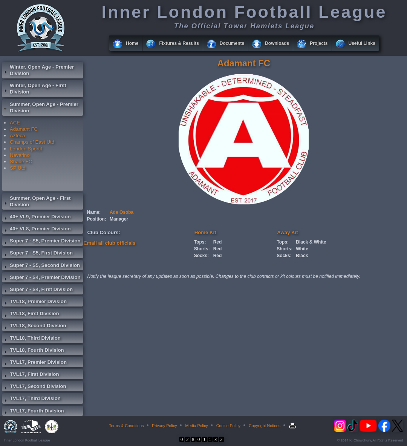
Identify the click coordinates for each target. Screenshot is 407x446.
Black (302, 255)
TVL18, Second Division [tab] (34, 326)
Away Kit (287, 232)
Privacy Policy (164, 425)
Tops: (200, 242)
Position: (96, 219)
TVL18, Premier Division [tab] (34, 302)
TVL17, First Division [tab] (30, 375)
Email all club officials (110, 243)
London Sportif (26, 149)
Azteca (17, 135)
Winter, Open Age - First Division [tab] (34, 89)
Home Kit (205, 232)
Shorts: (202, 248)
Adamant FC (24, 129)
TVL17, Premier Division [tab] (34, 363)
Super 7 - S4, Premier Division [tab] (41, 278)
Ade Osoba (121, 212)
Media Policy (196, 425)
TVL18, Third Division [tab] (31, 339)
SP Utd (18, 168)
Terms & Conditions (126, 425)
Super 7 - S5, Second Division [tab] (41, 266)
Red (217, 242)
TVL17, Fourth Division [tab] (33, 411)
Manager (119, 219)
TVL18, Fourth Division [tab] (33, 351)
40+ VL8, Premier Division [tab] (36, 229)
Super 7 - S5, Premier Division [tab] (41, 241)
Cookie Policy (228, 425)
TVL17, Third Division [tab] (31, 399)
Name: (94, 212)
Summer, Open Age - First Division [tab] (36, 201)
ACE (15, 123)
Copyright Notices (264, 425)
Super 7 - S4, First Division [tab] (37, 290)
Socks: (201, 255)
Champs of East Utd (32, 142)
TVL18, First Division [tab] (30, 314)
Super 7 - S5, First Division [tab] (37, 253)
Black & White (311, 242)
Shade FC (21, 161)
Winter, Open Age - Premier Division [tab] (38, 70)
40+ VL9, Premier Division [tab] (36, 217)
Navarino (20, 155)
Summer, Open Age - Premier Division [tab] (40, 107)
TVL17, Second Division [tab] (34, 387)
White (302, 248)
